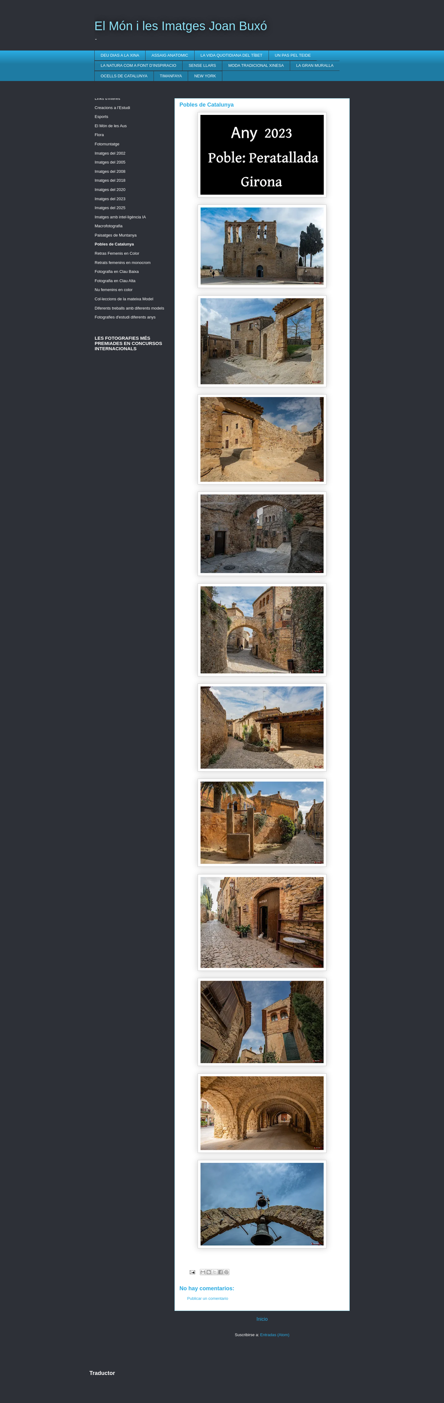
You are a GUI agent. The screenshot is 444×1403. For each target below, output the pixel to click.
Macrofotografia (108, 226)
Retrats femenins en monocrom (122, 262)
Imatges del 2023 (110, 199)
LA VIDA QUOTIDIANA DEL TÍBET (231, 55)
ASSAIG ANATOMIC (170, 55)
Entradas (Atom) (275, 1334)
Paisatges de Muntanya (116, 235)
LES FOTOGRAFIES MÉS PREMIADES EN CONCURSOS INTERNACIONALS (128, 343)
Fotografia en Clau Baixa (117, 271)
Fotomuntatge (107, 144)
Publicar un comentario (207, 1298)
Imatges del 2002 (110, 153)
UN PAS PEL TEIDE (293, 55)
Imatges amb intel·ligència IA (120, 217)
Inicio (262, 1319)
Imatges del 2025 (110, 207)
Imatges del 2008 (110, 171)
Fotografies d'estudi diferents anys (125, 317)
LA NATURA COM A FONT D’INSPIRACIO (138, 65)
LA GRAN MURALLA (314, 65)
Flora (99, 134)
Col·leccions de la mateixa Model (124, 299)
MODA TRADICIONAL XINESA (256, 65)
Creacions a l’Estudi (112, 107)
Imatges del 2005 (110, 162)
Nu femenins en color (114, 289)
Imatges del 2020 (110, 189)
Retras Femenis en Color (117, 253)
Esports (101, 116)
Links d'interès (107, 98)
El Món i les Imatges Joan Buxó (180, 26)
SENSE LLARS (202, 65)
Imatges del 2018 (110, 180)
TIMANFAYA (171, 76)
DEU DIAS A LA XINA (120, 55)
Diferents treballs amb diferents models (129, 308)
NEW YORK (205, 76)
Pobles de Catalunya (114, 244)
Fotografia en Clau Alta (115, 280)
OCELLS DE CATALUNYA (124, 76)
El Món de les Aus (111, 126)
